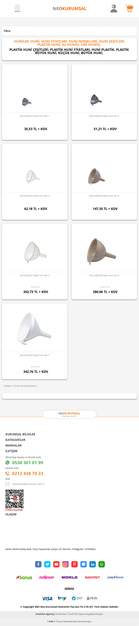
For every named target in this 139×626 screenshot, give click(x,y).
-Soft (50, 621)
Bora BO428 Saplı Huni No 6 (104, 275)
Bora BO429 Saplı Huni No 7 (34, 355)
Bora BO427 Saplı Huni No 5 (34, 275)
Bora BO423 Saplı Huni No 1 (34, 115)
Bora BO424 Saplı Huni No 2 (104, 115)
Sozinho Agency (45, 614)
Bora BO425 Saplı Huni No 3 (34, 195)
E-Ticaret (58, 621)
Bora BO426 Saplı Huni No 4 (104, 195)
